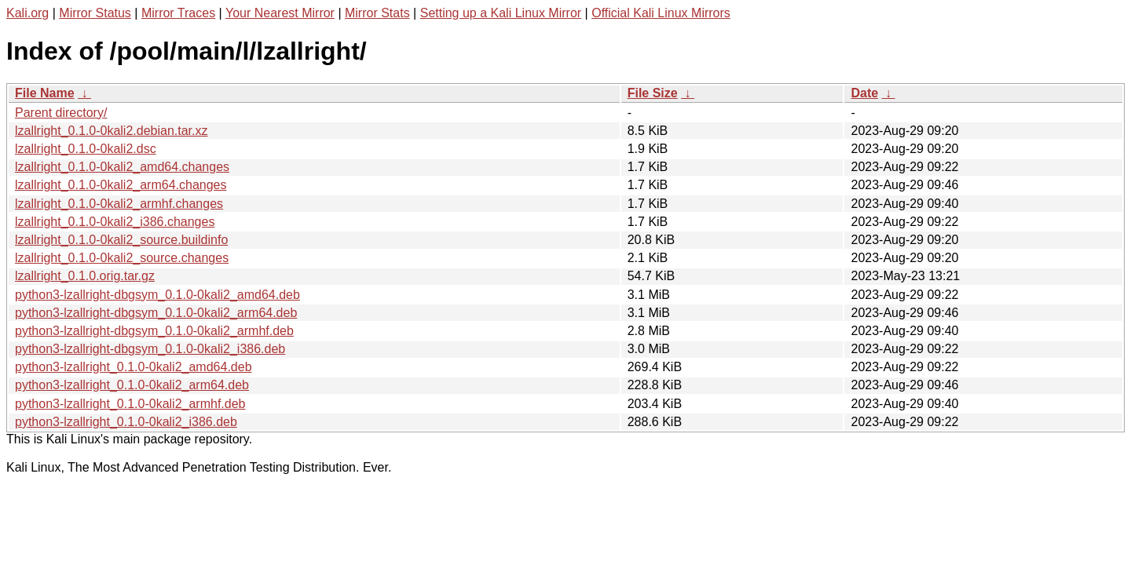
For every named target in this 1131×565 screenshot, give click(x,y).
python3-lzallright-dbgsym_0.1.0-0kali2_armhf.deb (154, 330)
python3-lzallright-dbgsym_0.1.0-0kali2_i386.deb (150, 348)
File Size (653, 93)
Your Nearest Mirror (280, 13)
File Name (45, 93)
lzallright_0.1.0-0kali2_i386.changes (114, 221)
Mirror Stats (377, 13)
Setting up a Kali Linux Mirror (500, 13)
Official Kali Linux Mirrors (660, 13)
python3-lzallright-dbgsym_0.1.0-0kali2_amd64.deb (157, 294)
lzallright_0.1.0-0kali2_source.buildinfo (121, 239)
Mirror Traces (178, 13)
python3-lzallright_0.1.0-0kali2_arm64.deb (132, 385)
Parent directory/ (61, 112)
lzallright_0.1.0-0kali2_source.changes (122, 257)
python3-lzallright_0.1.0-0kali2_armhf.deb (130, 403)
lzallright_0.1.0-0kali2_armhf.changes (119, 203)
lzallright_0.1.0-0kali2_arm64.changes (121, 184)
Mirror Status (95, 13)
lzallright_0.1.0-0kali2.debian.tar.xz (111, 130)
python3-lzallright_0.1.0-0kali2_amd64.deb (133, 367)
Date (864, 93)
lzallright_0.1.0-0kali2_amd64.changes (122, 166)
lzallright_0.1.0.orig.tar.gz (85, 275)
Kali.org (27, 13)
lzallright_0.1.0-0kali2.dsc (85, 148)
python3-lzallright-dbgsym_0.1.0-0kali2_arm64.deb (156, 312)
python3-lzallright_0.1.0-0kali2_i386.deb (126, 421)
